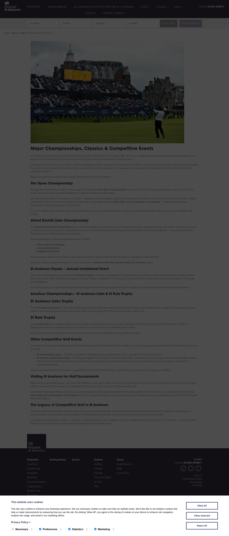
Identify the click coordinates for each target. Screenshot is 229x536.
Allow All (202, 505)
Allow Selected (202, 515)
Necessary (20, 529)
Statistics (75, 529)
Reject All (202, 525)
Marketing (102, 529)
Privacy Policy (21, 522)
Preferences (48, 529)
